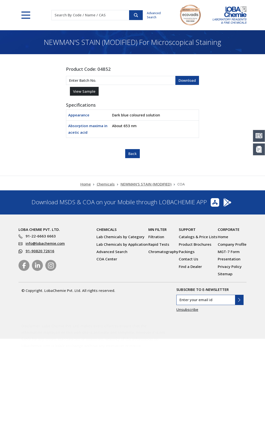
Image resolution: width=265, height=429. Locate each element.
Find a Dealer (190, 266)
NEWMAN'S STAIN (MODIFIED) (146, 186)
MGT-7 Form (229, 251)
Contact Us (188, 258)
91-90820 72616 (40, 250)
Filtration (156, 236)
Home (85, 186)
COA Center (106, 258)
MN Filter (157, 229)
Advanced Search (154, 15)
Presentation (229, 258)
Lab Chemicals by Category (120, 236)
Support (187, 229)
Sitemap (225, 273)
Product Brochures (195, 244)
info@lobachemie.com (45, 243)
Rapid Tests (158, 244)
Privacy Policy (230, 266)
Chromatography (163, 251)
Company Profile (232, 244)
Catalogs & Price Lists (198, 236)
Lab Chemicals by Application (122, 244)
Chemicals (106, 186)
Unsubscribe (187, 309)
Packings (187, 251)
